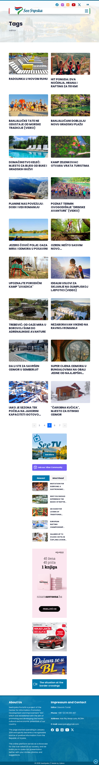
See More (49, 454)
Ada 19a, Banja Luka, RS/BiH (72, 718)
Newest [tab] (41, 478)
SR (88, 4)
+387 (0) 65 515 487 (67, 713)
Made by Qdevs (58, 763)
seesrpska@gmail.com (68, 724)
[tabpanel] (49, 513)
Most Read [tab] (58, 478)
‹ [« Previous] (34, 425)
